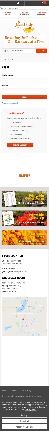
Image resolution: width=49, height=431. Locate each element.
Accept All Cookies (24, 426)
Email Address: (7, 75)
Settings (24, 415)
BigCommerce (38, 396)
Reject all (24, 421)
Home (4, 59)
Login (12, 59)
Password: (6, 86)
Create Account (20, 145)
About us (5, 391)
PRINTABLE (24, 13)
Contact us (13, 8)
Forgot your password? (10, 103)
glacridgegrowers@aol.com (14, 271)
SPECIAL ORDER (41, 13)
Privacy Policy (26, 391)
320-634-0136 (8, 268)
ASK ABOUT (8, 13)
